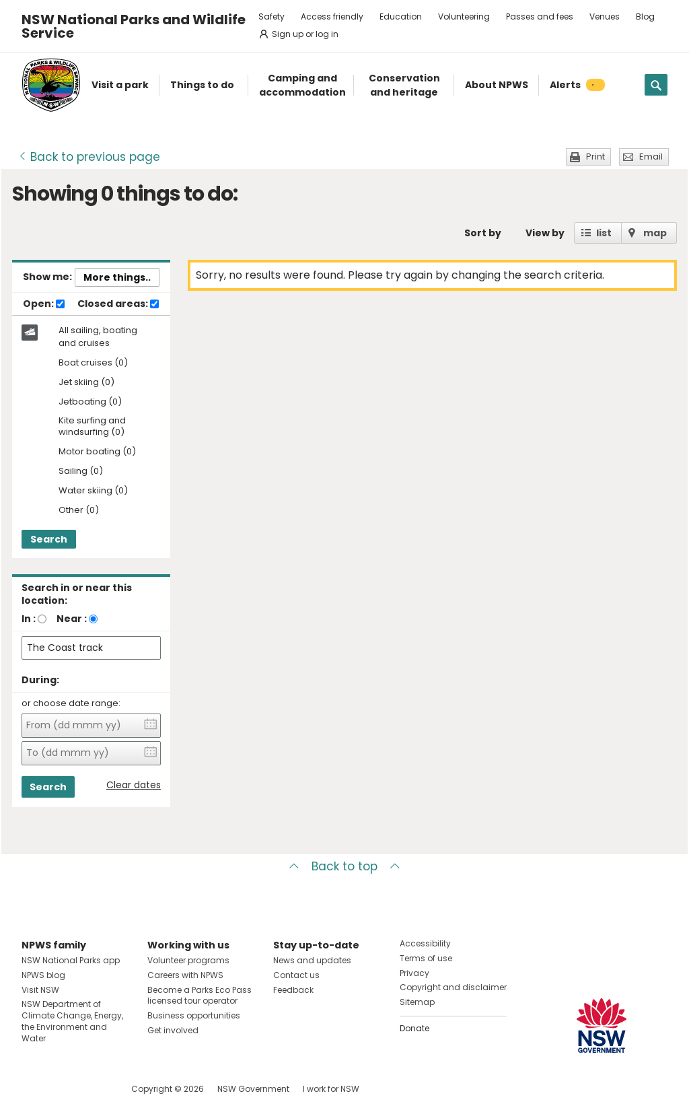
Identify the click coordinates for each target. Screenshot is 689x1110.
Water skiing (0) (93, 491)
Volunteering (464, 16)
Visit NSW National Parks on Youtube (91, 1088)
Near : (72, 618)
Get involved (172, 1030)
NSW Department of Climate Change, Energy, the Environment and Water (72, 1020)
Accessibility (425, 943)
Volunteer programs (188, 960)
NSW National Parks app (71, 960)
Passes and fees (539, 16)
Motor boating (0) (97, 452)
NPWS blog (43, 975)
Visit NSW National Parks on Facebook (34, 1088)
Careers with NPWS (185, 975)
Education (400, 16)
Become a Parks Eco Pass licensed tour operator (199, 995)
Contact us (296, 975)
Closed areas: (118, 304)
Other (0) (79, 510)
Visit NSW (40, 990)
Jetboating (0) (90, 402)
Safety (271, 16)
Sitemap (417, 1002)
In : (29, 618)
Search (48, 539)
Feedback (293, 990)
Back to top (344, 866)
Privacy (414, 973)
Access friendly (332, 16)
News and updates (312, 960)
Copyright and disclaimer (453, 987)
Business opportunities (193, 1015)
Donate (414, 1028)
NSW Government (253, 1089)
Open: (44, 304)
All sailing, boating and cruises (98, 336)
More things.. (117, 277)
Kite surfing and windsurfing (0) (92, 426)
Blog (645, 16)
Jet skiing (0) (86, 382)
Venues (604, 16)
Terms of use (426, 958)
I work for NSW (331, 1089)
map (655, 233)
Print (595, 156)
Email (651, 156)
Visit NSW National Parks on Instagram (62, 1088)
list (604, 233)
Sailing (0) (81, 471)
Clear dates (133, 785)
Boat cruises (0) (93, 363)
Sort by (482, 233)
